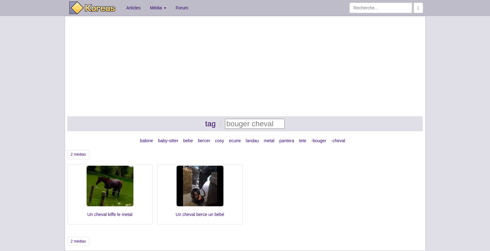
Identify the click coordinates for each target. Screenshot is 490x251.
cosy (219, 140)
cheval (338, 140)
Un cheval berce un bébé (200, 214)
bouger (319, 140)
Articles (133, 7)
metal (269, 140)
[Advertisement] (245, 66)
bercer (204, 140)
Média (158, 7)
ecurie (235, 140)
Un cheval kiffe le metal (109, 214)
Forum (182, 7)
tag (210, 123)
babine (146, 140)
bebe (188, 140)
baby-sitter (168, 140)
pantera (286, 140)
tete (302, 140)
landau (252, 140)
